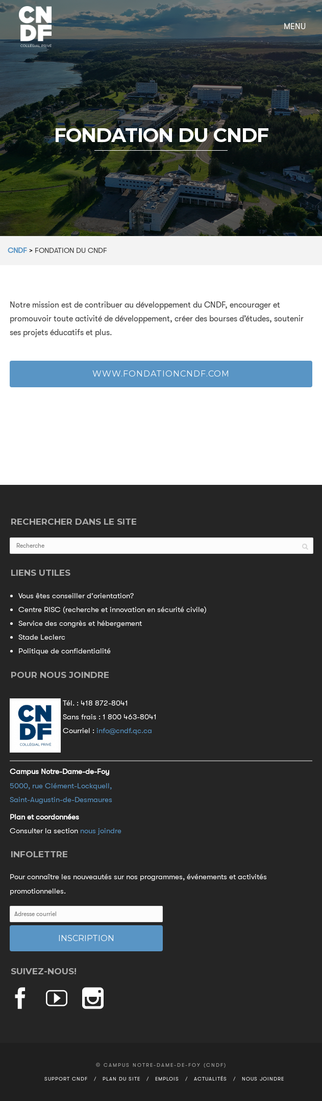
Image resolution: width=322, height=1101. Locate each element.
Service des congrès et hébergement (80, 623)
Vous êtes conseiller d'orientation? (76, 595)
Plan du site (121, 1079)
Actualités (210, 1079)
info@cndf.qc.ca (124, 730)
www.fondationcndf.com (161, 374)
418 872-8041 (104, 703)
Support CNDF (66, 1079)
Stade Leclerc (41, 637)
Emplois (167, 1079)
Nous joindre (263, 1079)
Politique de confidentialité (64, 650)
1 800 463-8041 (130, 716)
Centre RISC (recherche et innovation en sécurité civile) (112, 609)
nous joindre (100, 830)
